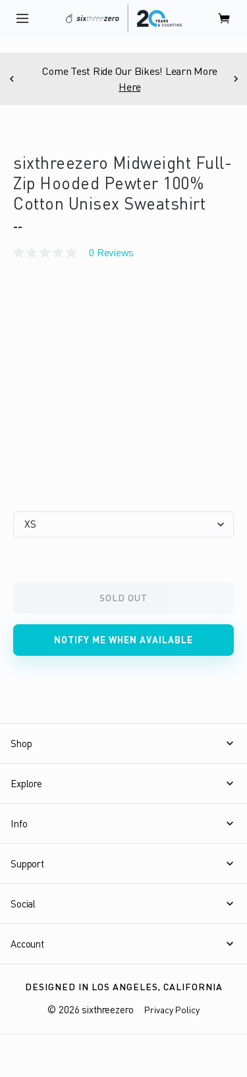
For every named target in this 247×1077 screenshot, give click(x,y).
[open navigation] (22, 18)
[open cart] (224, 18)
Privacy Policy (172, 1009)
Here (138, 86)
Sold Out (123, 597)
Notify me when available (123, 639)
